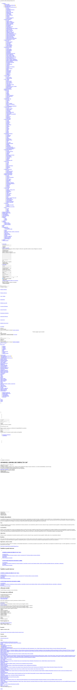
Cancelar (2, 614)
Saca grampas (8, 111)
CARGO (7, 210)
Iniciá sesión (2, 469)
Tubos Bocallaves (9, 49)
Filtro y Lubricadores (9, 165)
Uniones (7, 164)
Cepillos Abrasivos (9, 45)
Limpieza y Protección (9, 95)
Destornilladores (8, 50)
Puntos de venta (6, 222)
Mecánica (36, 681)
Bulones (7, 132)
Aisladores (8, 158)
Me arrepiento (19, 643)
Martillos (7, 144)
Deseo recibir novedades (7, 278)
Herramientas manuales (8, 47)
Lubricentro (8, 194)
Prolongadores (8, 71)
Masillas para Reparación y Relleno (11, 28)
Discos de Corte (8, 661)
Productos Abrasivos (3, 359)
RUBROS (4, 217)
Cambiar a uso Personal (6, 280)
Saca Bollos (8, 187)
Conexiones (8, 152)
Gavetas (7, 105)
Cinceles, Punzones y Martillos (63, 655)
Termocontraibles (9, 156)
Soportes (31, 663)
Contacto (3, 239)
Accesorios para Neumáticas (10, 147)
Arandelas (7, 126)
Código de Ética (6, 233)
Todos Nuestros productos (12, 643)
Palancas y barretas (9, 68)
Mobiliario (8, 185)
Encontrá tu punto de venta (19, 632)
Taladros (7, 140)
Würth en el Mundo (7, 223)
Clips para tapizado (9, 108)
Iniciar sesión (2, 598)
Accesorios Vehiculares (10, 17)
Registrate (6, 469)
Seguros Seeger (8, 124)
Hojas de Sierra (8, 88)
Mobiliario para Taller (9, 12)
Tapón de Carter (8, 109)
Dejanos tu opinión (3, 515)
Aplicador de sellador (9, 143)
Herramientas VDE (9, 160)
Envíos (5, 229)
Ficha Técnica (2, 546)
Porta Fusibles (8, 155)
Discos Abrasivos (9, 44)
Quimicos (7, 186)
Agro (7, 196)
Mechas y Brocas (3, 661)
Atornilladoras (8, 135)
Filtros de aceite (8, 113)
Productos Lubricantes (25, 650)
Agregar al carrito (3, 334)
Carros (7, 101)
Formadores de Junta (9, 26)
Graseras (7, 65)
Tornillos (7, 121)
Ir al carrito (15, 334)
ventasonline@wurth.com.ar (4, 642)
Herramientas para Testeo (21, 673)
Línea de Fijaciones (7, 119)
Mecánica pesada (9, 198)
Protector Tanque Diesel (10, 112)
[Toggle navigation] (0, 337)
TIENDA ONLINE (5, 240)
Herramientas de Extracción (10, 53)
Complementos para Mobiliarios (31, 665)
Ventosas (7, 205)
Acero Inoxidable (9, 200)
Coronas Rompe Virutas (10, 84)
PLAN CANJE (8, 11)
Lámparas (7, 153)
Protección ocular (10, 677)
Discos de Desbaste (9, 41)
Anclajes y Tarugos (7, 75)
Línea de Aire (6, 161)
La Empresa (4, 221)
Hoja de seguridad (11, 546)
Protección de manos (3, 677)
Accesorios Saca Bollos (10, 204)
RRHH (3, 225)
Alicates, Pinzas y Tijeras (54, 655)
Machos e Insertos (9, 87)
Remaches (8, 123)
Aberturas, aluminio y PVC (10, 189)
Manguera (7, 166)
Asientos (7, 91)
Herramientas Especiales (10, 62)
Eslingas (7, 115)
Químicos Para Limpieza (10, 37)
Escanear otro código (10, 334)
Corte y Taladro (8, 14)
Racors (4, 675)
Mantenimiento (8, 191)
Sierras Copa (8, 83)
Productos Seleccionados (8, 174)
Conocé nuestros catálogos (11, 632)
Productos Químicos (7, 19)
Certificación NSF (9, 29)
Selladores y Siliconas (9, 23)
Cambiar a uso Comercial (14, 280)
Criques (7, 92)
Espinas (37, 669)
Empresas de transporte (10, 201)
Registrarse (6, 598)
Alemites (7, 129)
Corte (7, 141)
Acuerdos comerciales (9, 202)
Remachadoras (8, 52)
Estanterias (8, 100)
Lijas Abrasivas (8, 42)
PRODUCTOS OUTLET (8, 173)
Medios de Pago (6, 228)
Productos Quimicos (43, 648)
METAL (7, 211)
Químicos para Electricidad (10, 35)
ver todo (7, 20)
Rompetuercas (8, 73)
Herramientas (8, 8)
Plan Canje (6, 232)
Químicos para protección (10, 34)
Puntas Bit (25, 657)
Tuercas (7, 125)
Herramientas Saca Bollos (10, 206)
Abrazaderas (5, 669)
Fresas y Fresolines (9, 82)
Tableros (7, 102)
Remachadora (8, 146)
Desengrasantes (8, 24)
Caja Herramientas (9, 64)
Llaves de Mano (2, 655)
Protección (28, 663)
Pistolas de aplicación (9, 54)
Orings (7, 127)
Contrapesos (8, 110)
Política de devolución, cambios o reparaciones (11, 231)
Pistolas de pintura (9, 139)
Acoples (1, 675)
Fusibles (7, 154)
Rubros (5, 207)
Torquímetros (8, 51)
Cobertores (8, 114)
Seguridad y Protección (8, 169)
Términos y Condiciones (4, 643)
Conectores (8, 157)
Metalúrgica (8, 190)
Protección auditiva (9, 172)
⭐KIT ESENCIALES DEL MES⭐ (10, 5)
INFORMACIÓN (5, 227)
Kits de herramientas (9, 61)
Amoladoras (8, 136)
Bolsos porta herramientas (10, 104)
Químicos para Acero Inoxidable (11, 38)
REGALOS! (4, 216)
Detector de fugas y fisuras (10, 39)
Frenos (7, 168)
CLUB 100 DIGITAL (5, 215)
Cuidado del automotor (10, 32)
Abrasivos (7, 16)
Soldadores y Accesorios (10, 651)
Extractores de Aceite (57, 670)
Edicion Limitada (9, 18)
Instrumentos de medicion (10, 66)
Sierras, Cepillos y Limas (10, 55)
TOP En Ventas (2, 680)
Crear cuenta (4, 264)
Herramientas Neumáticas (8, 133)
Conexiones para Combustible (38, 667)
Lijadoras (12, 670)
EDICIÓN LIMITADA (4, 363)
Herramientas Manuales (10, 182)
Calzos (34, 669)
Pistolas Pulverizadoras (10, 148)
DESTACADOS (6, 4)
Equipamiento (2, 364)
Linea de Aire (8, 10)
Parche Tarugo (8, 118)
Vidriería (7, 192)
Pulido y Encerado (9, 31)
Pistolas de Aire (8, 70)
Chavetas (7, 128)
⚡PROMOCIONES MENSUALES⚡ (6, 357)
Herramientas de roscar (10, 57)
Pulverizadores (8, 72)
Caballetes (8, 94)
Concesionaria (8, 195)
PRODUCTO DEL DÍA (6, 392)
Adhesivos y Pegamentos (10, 22)
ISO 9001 (5, 235)
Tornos (7, 137)
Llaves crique (8, 142)
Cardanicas (59, 656)
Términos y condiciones (8, 236)
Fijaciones (47, 648)
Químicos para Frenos (9, 36)
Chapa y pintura (8, 193)
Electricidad (21, 679)
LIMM (1, 689)
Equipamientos (8, 13)
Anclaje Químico (9, 77)
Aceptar (5, 614)
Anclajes (7, 178)
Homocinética (8, 116)
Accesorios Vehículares (8, 106)
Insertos (7, 131)
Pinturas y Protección (9, 30)
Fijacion (7, 181)
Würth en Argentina (7, 224)
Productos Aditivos (9, 21)
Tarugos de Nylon (9, 78)
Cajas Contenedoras (9, 96)
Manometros (8, 167)
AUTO (7, 209)
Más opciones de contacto (13, 642)
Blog (3, 226)
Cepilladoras (8, 145)
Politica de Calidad (7, 234)
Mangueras (8, 117)
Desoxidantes (8, 25)
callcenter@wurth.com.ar (4, 638)
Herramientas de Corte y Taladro (11, 86)
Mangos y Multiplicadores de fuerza (12, 60)
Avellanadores (8, 85)
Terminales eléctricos (9, 151)
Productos (4, 3)
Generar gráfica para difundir (5, 472)
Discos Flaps (8, 43)
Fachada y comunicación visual (11, 197)
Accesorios (8, 63)
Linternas (7, 67)
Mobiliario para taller (7, 98)
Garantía (5, 230)
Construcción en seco (9, 199)
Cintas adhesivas (9, 27)
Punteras (7, 159)
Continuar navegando (6, 283)
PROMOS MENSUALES (6, 393)
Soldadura (7, 74)
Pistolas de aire (17, 670)
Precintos (9, 669)
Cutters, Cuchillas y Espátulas (11, 58)
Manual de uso (16, 546)
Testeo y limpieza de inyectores (11, 33)
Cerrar (2, 609)
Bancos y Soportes (9, 103)
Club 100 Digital (7, 238)
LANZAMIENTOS (7, 6)
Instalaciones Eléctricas (8, 149)
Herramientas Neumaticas (10, 9)
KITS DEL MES (5, 213)
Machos (7, 69)
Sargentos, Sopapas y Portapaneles (11, 59)
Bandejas (7, 93)
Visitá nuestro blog (3, 632)
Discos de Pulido (9, 46)
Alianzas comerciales (7, 237)
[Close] (0, 242)
